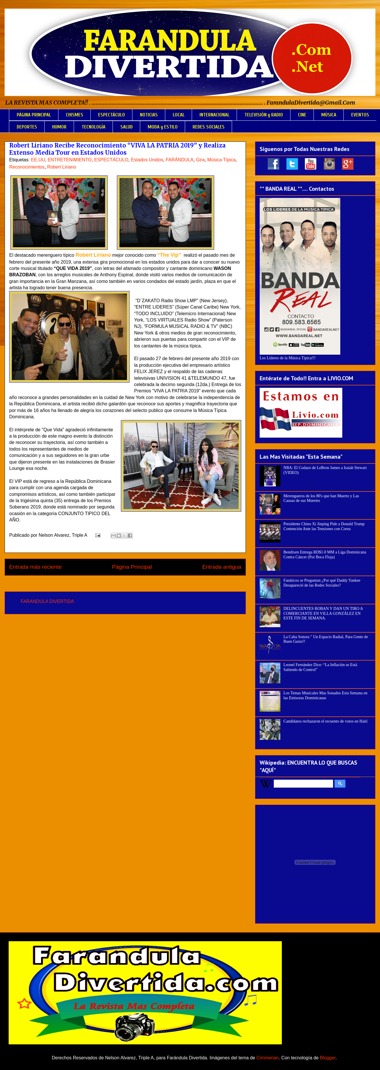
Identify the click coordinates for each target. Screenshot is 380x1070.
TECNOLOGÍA (93, 127)
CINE (302, 115)
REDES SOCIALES (209, 127)
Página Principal (132, 567)
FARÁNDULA (179, 159)
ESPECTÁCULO (111, 115)
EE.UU (38, 159)
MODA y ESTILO (163, 127)
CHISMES (74, 115)
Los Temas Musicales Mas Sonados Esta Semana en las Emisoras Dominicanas (326, 695)
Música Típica (221, 159)
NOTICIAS (149, 115)
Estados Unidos (147, 159)
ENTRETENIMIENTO (70, 159)
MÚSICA (328, 115)
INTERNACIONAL (214, 115)
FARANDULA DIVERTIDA (47, 601)
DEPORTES (27, 127)
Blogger (327, 1057)
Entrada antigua (221, 567)
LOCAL (179, 115)
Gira (200, 159)
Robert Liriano (61, 167)
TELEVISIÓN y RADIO (263, 115)
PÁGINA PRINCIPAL (34, 115)
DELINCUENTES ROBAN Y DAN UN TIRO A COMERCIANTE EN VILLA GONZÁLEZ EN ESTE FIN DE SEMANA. (323, 613)
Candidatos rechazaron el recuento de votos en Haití (326, 721)
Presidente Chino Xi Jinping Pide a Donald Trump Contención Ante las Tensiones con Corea (324, 526)
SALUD (126, 127)
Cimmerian (267, 1057)
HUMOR (59, 127)
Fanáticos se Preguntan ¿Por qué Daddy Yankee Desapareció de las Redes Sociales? (322, 582)
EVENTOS (360, 115)
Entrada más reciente (35, 567)
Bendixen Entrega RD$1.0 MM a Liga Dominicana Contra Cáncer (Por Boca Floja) (325, 554)
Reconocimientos (27, 167)
